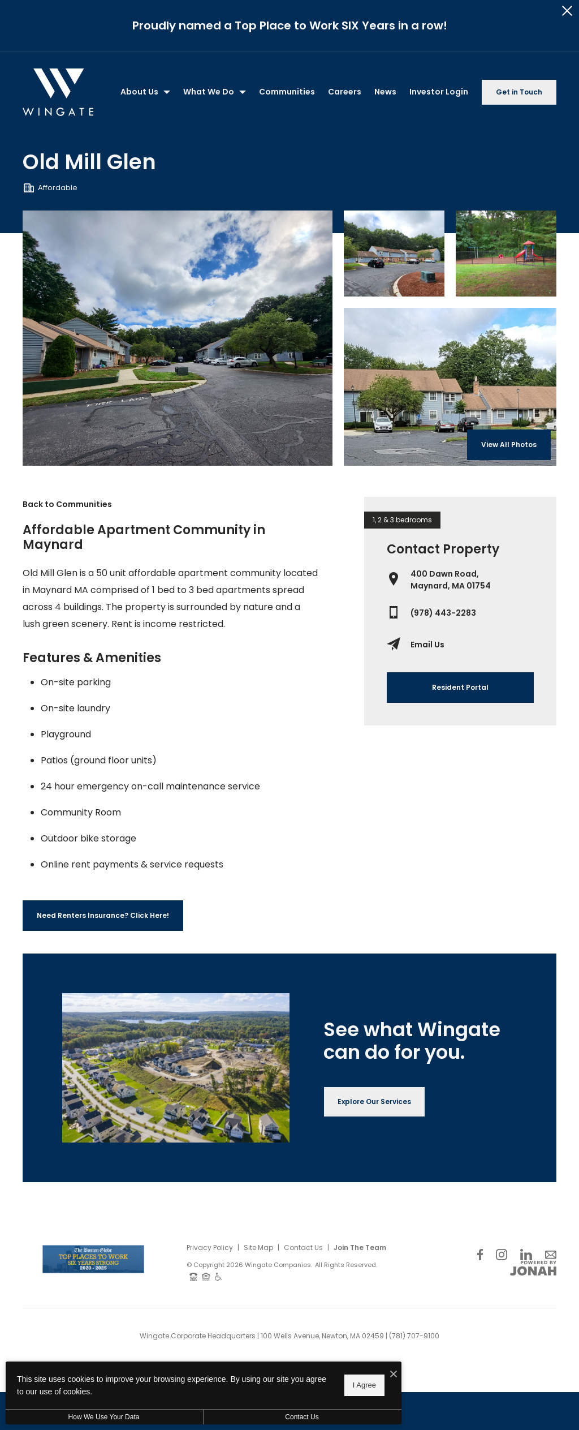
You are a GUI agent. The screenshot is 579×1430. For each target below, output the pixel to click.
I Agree (364, 1385)
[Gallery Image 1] (394, 203)
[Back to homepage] (58, 42)
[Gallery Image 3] (450, 336)
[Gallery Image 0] (177, 287)
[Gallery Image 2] (506, 203)
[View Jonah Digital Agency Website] (533, 1218)
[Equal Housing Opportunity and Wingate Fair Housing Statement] (206, 1226)
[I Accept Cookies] (393, 1374)
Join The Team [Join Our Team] (360, 1197)
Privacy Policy (210, 1197)
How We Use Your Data (104, 1417)
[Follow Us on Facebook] (480, 1204)
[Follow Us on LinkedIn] (526, 1204)
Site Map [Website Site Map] (258, 1197)
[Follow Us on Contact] (550, 1204)
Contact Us (303, 1197)
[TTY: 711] (193, 1226)
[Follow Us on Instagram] (501, 1204)
